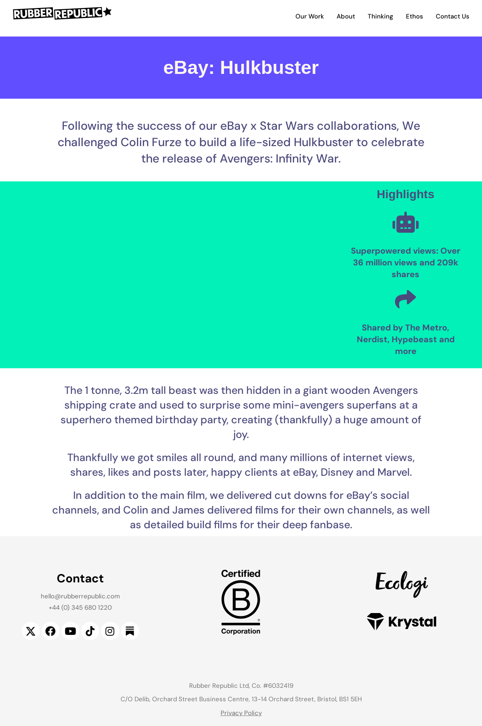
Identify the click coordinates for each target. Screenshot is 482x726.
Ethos (414, 16)
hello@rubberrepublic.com (80, 596)
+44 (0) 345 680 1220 (80, 607)
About (346, 16)
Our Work (309, 16)
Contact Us (452, 16)
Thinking (380, 16)
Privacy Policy (241, 713)
